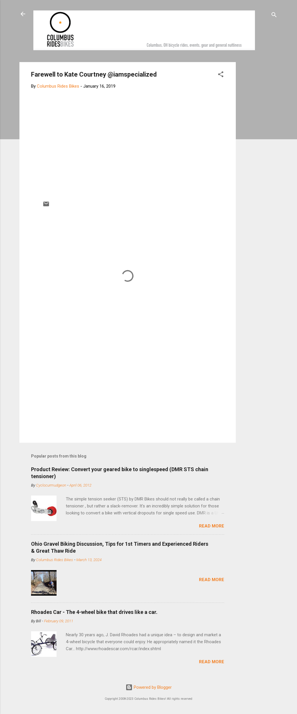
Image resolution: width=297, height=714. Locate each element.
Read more (211, 526)
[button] (220, 75)
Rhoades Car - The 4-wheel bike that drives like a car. (94, 612)
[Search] (274, 16)
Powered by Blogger (149, 687)
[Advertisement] (257, 149)
